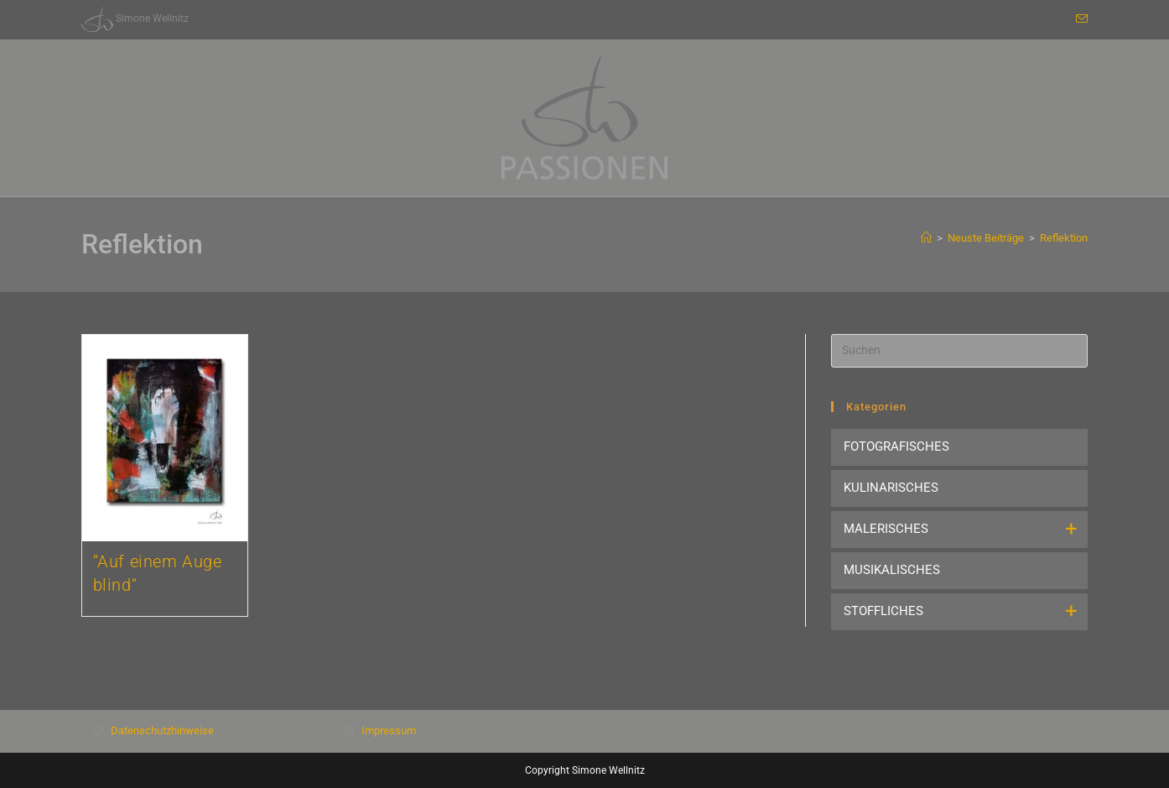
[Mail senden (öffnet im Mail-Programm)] (1079, 19)
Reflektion (1064, 238)
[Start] (926, 238)
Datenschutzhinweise (162, 730)
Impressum (388, 730)
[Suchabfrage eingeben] (959, 351)
